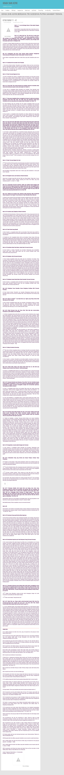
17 (17, 390)
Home (2, 10)
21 (31, 477)
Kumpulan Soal (20, 10)
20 (4, 472)
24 (4, 597)
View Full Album (7, 36)
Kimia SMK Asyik (8, 22)
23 (4, 593)
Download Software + (56, 10)
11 (23, 36)
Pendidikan (7, 10)
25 (24, 602)
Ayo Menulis (34, 10)
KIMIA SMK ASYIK (10, 3)
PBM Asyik (13, 10)
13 (13, 154)
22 (32, 491)
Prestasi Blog (40, 10)
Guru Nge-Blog (48, 10)
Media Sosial (27, 10)
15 (15, 298)
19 (4, 466)
